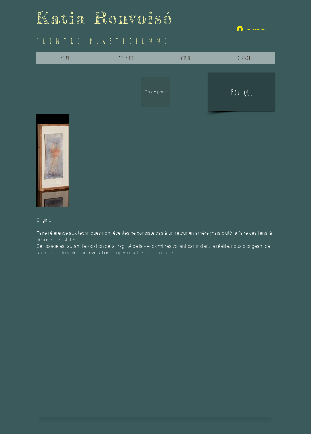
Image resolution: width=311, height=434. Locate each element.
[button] (241, 92)
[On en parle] (155, 92)
